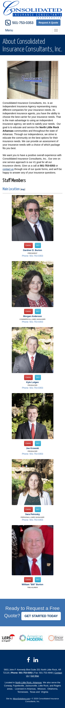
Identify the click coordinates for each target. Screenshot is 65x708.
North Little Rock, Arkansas (28, 682)
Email (28, 245)
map (23, 189)
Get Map (35, 676)
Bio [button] (38, 245)
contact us (8, 169)
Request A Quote (48, 22)
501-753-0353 (22, 23)
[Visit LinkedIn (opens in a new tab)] (36, 660)
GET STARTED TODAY (41, 616)
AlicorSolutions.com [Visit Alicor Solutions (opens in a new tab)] (21, 699)
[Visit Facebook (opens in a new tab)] (28, 660)
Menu (9, 30)
